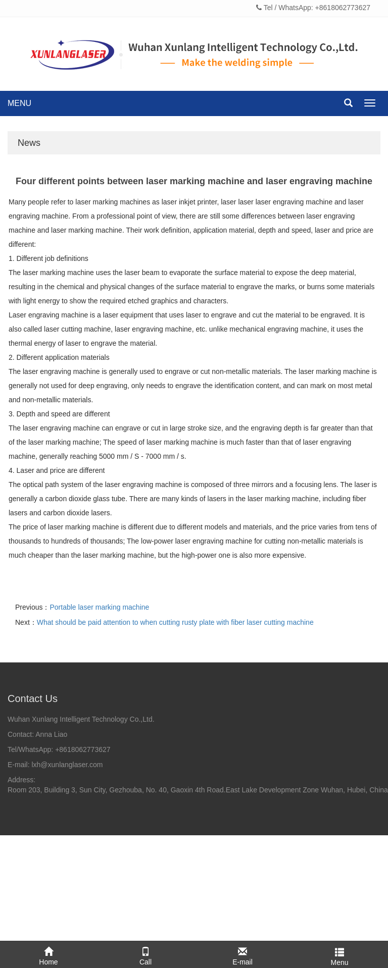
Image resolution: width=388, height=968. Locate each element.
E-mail (242, 954)
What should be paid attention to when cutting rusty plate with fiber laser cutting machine (175, 622)
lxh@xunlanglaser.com (67, 765)
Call (145, 954)
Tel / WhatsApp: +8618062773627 (313, 8)
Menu (339, 954)
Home (48, 954)
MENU (19, 103)
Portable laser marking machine (99, 607)
